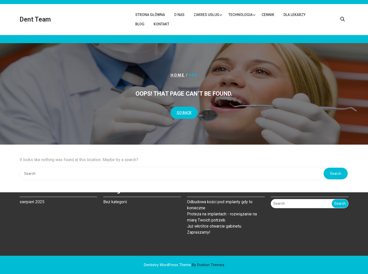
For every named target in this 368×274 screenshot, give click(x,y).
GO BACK (184, 113)
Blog (139, 24)
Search (340, 191)
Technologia (240, 15)
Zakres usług (206, 15)
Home (178, 75)
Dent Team (35, 19)
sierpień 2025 (32, 189)
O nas (179, 15)
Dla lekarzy (294, 15)
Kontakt (161, 24)
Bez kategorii (115, 189)
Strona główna (150, 15)
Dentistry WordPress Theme (184, 265)
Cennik (268, 15)
